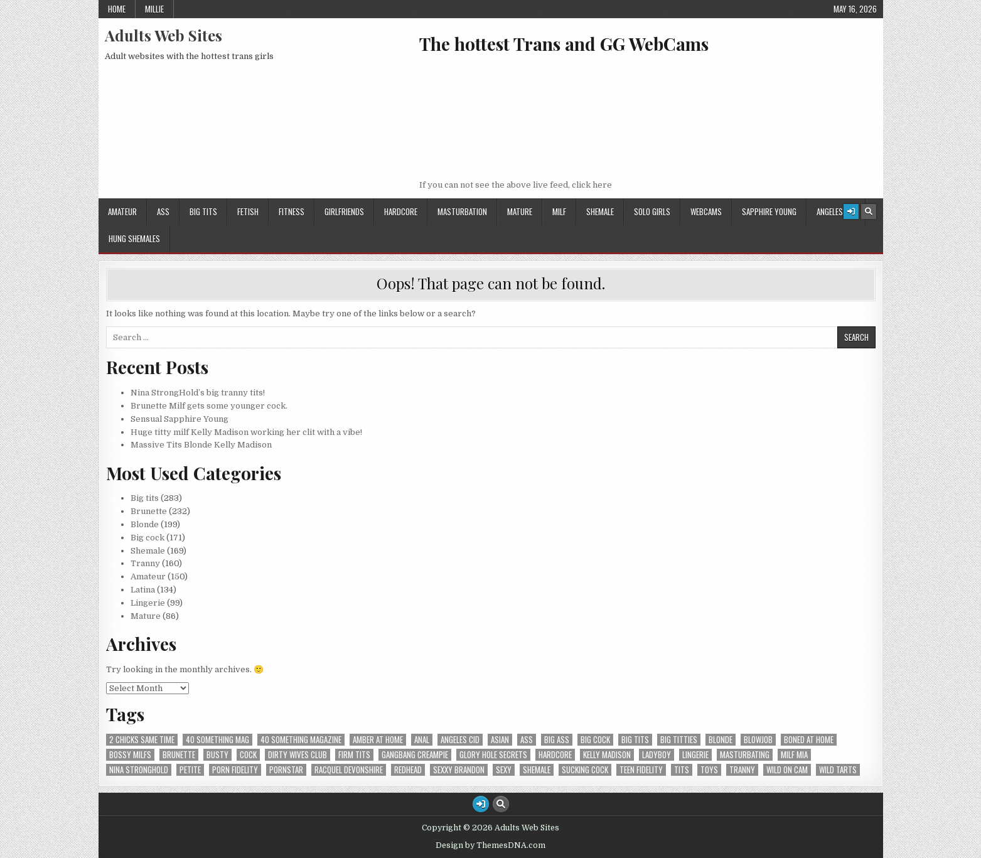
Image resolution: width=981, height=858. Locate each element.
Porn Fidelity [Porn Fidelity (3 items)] (235, 770)
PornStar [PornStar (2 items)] (286, 770)
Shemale (600, 211)
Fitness (291, 211)
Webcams (706, 211)
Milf (559, 211)
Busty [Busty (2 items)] (217, 755)
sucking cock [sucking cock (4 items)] (585, 770)
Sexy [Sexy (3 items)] (504, 770)
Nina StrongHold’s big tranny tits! (198, 392)
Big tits (203, 211)
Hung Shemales (134, 238)
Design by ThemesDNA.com (490, 845)
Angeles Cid (836, 211)
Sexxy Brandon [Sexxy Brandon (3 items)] (459, 770)
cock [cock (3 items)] (248, 755)
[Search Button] (868, 211)
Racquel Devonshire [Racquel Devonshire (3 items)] (348, 770)
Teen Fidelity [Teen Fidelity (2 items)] (641, 770)
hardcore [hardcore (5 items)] (555, 755)
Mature (519, 211)
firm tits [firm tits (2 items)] (354, 755)
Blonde (145, 524)
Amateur (122, 211)
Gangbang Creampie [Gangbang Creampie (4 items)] (415, 755)
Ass (163, 211)
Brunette (149, 511)
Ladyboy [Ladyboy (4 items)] (656, 755)
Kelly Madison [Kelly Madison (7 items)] (607, 755)
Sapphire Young (769, 211)
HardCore (400, 211)
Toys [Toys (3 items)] (709, 770)
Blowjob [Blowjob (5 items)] (758, 740)
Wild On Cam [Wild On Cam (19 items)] (787, 770)
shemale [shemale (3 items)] (536, 770)
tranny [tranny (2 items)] (742, 770)
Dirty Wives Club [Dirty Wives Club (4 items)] (297, 755)
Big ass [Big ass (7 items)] (556, 740)
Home (117, 9)
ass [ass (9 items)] (526, 740)
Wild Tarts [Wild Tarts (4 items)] (838, 770)
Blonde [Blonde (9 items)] (720, 740)
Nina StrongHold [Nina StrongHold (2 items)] (138, 770)
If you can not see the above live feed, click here (515, 185)
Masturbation (462, 211)
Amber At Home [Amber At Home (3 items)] (378, 740)
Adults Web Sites (163, 35)
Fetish (248, 211)
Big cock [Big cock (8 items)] (595, 740)
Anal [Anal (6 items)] (421, 740)
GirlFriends (344, 211)
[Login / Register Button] (851, 211)
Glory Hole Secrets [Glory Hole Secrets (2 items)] (493, 755)
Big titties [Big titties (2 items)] (678, 740)
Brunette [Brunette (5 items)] (179, 755)
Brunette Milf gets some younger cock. (209, 405)
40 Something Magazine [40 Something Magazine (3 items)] (300, 740)
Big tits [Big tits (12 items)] (635, 740)
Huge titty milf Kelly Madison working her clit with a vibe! (246, 432)
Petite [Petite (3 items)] (190, 770)
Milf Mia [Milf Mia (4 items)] (794, 755)
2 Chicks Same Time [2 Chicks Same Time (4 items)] (141, 740)
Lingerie (148, 603)
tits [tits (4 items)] (681, 770)
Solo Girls (652, 211)
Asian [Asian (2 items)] (500, 740)
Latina (143, 589)
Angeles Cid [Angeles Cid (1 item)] (460, 740)
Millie (154, 9)
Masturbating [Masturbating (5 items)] (744, 755)
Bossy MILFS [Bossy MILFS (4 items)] (130, 755)
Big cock (147, 537)
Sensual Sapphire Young (179, 419)
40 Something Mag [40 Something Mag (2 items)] (217, 740)
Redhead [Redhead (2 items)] (408, 770)
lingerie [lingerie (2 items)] (695, 755)
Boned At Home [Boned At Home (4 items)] (809, 740)
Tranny (145, 563)
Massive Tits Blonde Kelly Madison (201, 444)
